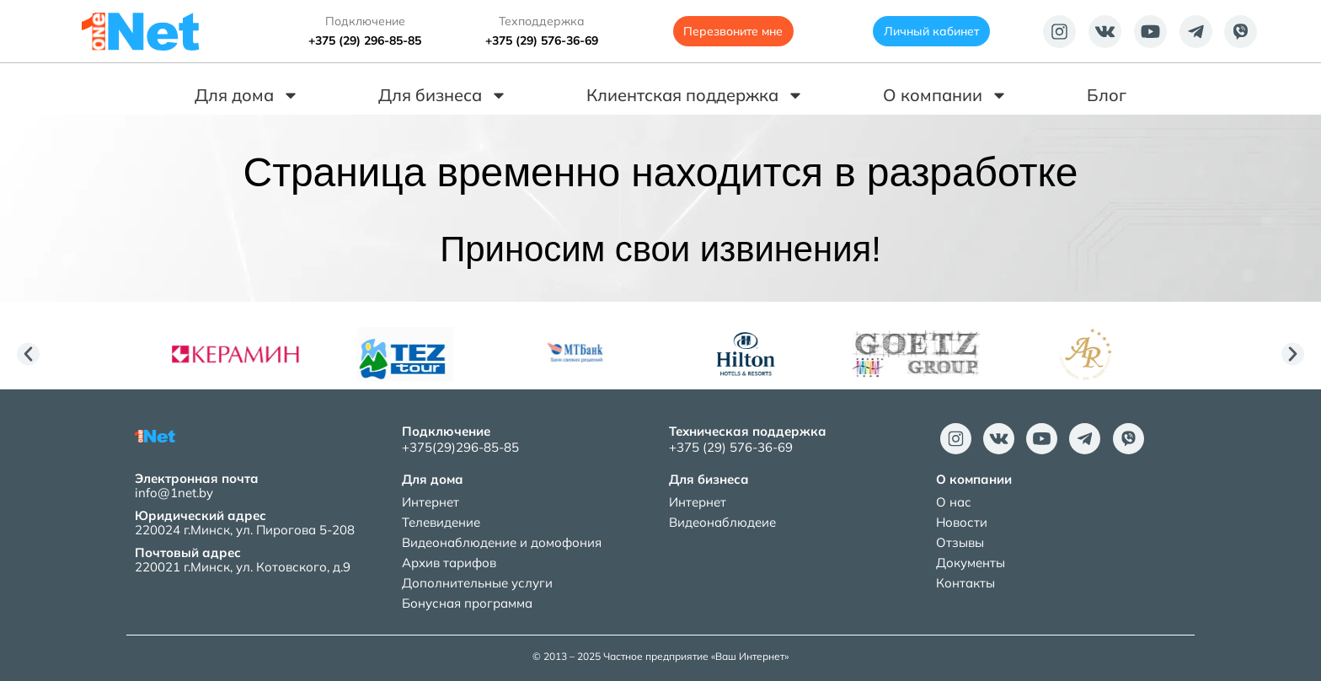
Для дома (247, 95)
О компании (945, 95)
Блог (1106, 94)
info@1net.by (174, 493)
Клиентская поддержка (695, 95)
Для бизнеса (442, 95)
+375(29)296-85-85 (460, 447)
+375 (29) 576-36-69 (541, 40)
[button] (28, 354)
